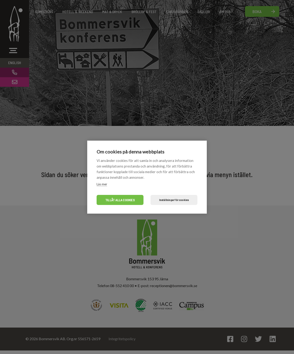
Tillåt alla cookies (120, 200)
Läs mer (102, 184)
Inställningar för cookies (174, 199)
